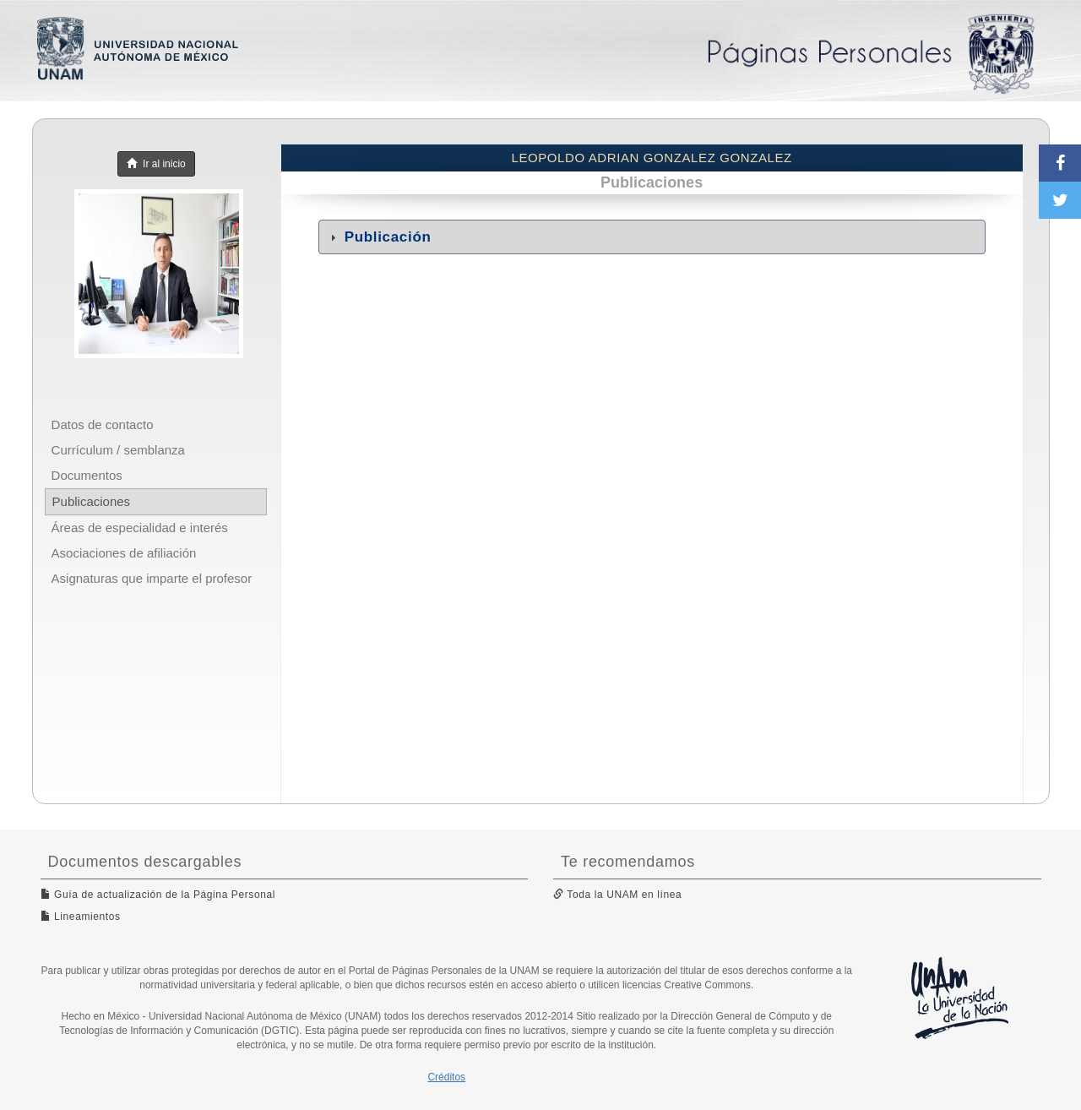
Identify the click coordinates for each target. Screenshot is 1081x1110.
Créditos (446, 1077)
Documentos (87, 475)
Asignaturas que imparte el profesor (152, 578)
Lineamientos (81, 916)
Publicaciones (91, 501)
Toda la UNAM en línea (617, 895)
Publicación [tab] (378, 237)
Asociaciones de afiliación (124, 553)
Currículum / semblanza (118, 450)
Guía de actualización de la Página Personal (158, 895)
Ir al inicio (156, 164)
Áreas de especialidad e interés (140, 527)
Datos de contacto (103, 424)
